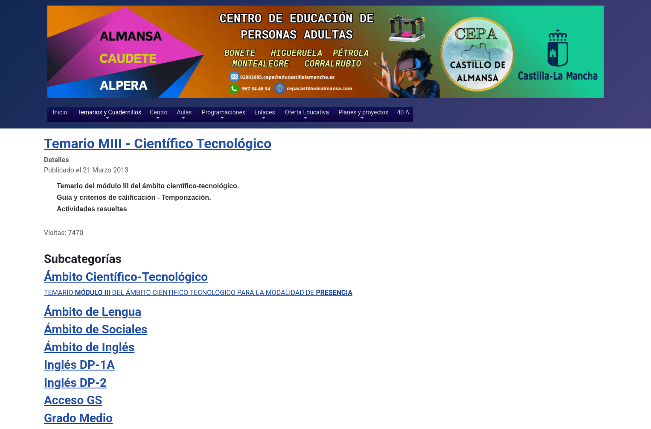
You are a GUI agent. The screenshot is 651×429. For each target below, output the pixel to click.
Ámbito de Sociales (95, 329)
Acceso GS (73, 400)
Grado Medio (78, 418)
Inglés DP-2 (75, 383)
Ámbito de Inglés (89, 347)
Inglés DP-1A (79, 365)
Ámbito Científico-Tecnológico (126, 277)
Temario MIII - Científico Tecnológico (157, 143)
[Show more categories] (603, 395)
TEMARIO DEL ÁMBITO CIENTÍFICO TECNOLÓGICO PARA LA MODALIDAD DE (198, 293)
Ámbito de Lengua (92, 312)
